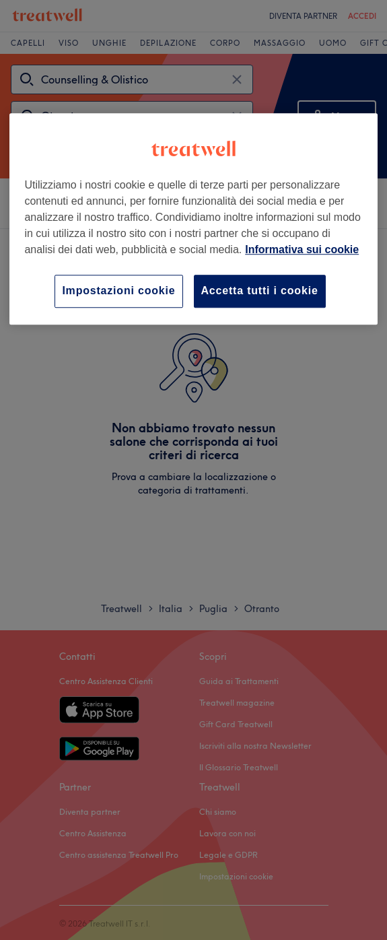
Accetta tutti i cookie (259, 291)
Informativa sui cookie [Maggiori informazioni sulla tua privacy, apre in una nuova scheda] (302, 250)
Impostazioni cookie (118, 291)
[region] (193, 219)
